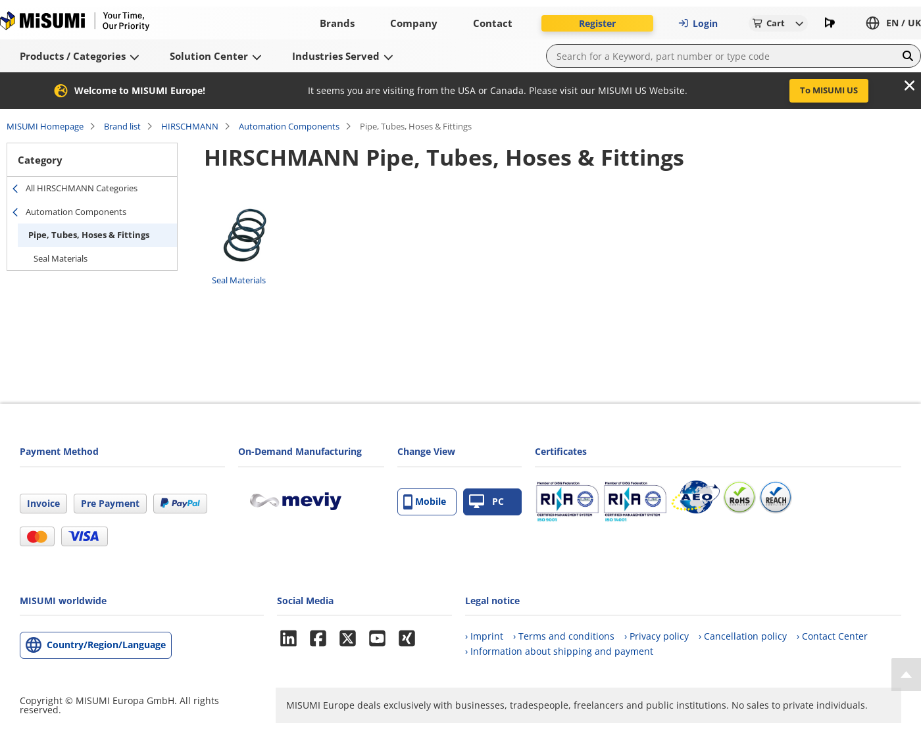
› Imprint (484, 636)
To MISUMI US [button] (829, 90)
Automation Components (289, 126)
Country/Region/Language (106, 644)
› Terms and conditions (563, 636)
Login (698, 23)
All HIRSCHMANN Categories (81, 188)
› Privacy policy (656, 636)
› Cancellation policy (743, 636)
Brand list (122, 126)
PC (486, 501)
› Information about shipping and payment (559, 651)
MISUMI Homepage (45, 126)
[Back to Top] (906, 674)
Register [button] (597, 23)
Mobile (424, 501)
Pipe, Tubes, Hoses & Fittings (88, 235)
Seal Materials (60, 258)
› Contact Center (832, 636)
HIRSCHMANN (189, 126)
